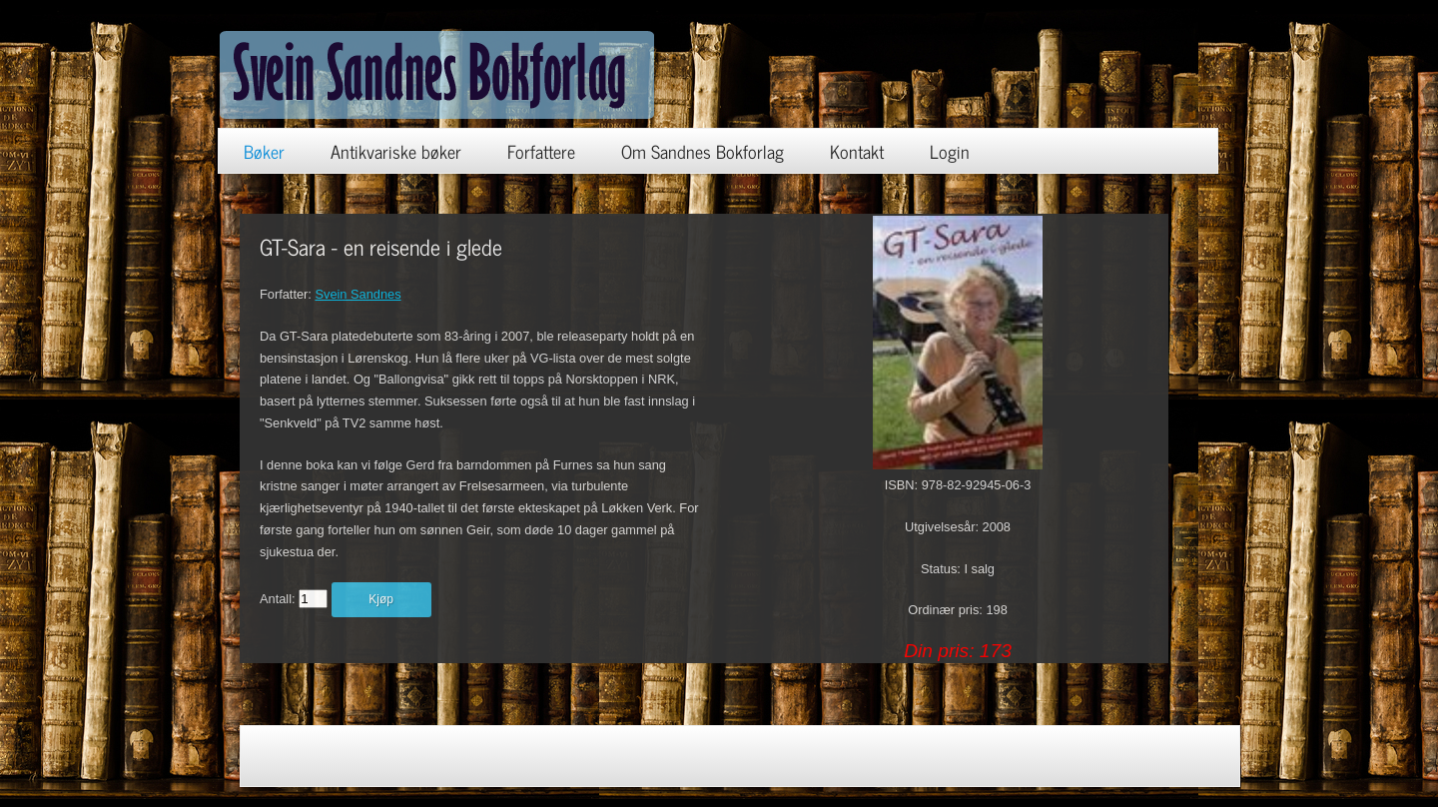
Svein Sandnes (357, 294)
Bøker (264, 151)
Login (950, 151)
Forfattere (541, 151)
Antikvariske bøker (396, 151)
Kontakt (857, 151)
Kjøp (380, 599)
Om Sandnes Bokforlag (702, 151)
